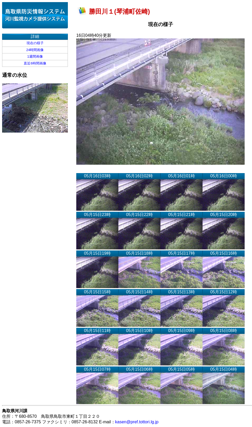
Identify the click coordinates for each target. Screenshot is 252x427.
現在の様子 (35, 43)
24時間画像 (35, 50)
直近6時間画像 (35, 63)
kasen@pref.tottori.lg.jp (137, 422)
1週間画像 (35, 56)
